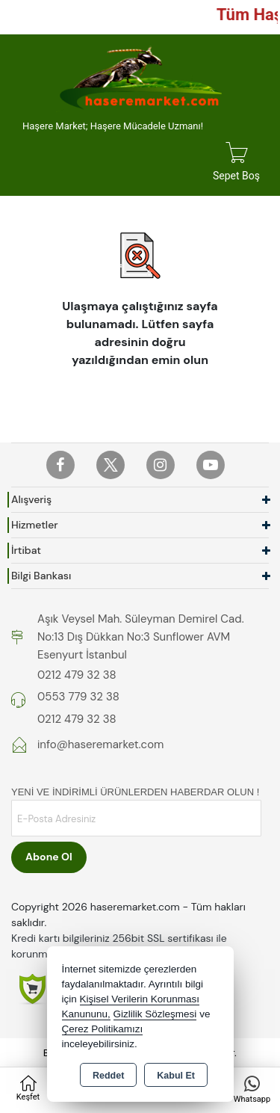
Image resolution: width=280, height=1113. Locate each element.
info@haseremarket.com (100, 744)
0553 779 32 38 (78, 696)
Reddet (108, 1075)
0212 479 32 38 (76, 675)
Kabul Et (176, 1075)
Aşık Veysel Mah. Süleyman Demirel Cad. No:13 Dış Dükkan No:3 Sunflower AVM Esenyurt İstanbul (140, 636)
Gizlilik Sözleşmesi (155, 1014)
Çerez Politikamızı (102, 1029)
